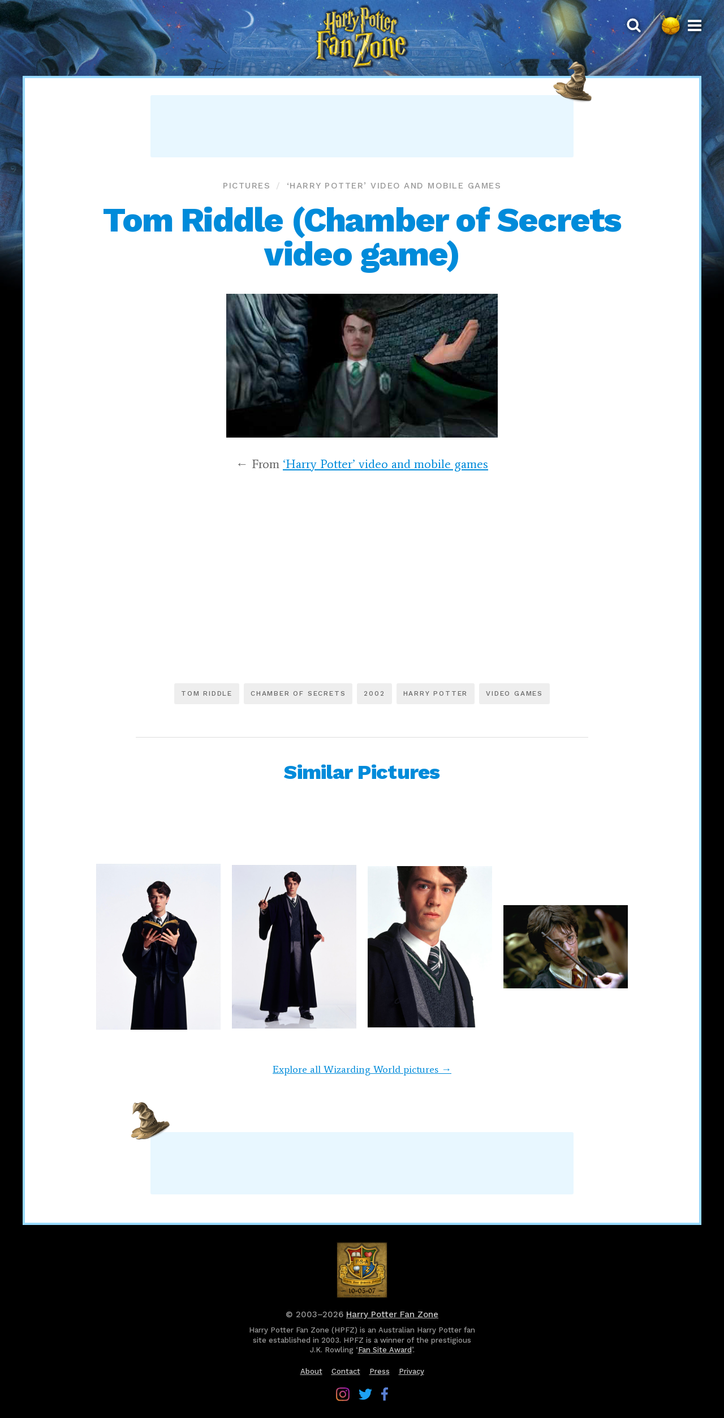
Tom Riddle (206, 693)
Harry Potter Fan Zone (392, 1314)
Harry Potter (435, 693)
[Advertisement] (362, 126)
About (311, 1371)
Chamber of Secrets (298, 693)
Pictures (246, 186)
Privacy (411, 1371)
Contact (345, 1371)
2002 (374, 693)
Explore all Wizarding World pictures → (362, 1069)
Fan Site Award (385, 1350)
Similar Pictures (361, 772)
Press (379, 1371)
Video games (514, 693)
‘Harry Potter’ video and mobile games (394, 186)
